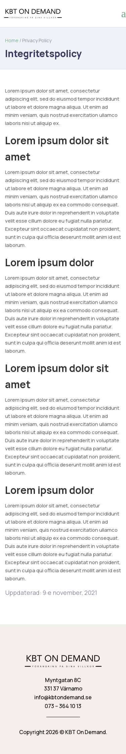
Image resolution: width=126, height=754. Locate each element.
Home (11, 40)
